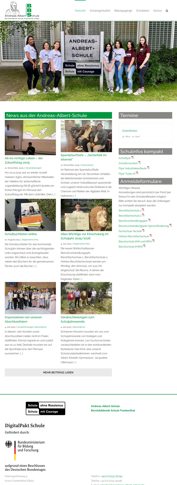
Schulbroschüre (128, 163)
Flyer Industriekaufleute (133, 168)
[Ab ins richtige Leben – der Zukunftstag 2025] (30, 137)
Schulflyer (125, 158)
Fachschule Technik (130, 231)
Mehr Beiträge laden (58, 372)
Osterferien (129, 130)
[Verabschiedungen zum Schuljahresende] (86, 298)
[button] (167, 10)
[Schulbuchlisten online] (30, 215)
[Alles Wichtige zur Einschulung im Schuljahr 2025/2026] (86, 215)
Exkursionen (87, 165)
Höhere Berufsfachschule (134, 236)
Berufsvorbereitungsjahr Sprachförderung (144, 225)
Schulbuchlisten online (21, 234)
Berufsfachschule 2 (130, 215)
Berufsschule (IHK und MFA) (135, 241)
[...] (53, 194)
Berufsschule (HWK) (131, 246)
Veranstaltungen (33, 167)
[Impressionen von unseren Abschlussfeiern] (30, 298)
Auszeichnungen (25, 326)
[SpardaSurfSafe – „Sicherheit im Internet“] (86, 136)
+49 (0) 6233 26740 (112, 476)
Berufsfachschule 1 (130, 210)
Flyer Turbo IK (127, 173)
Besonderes (41, 326)
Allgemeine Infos (30, 239)
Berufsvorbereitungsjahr (133, 220)
